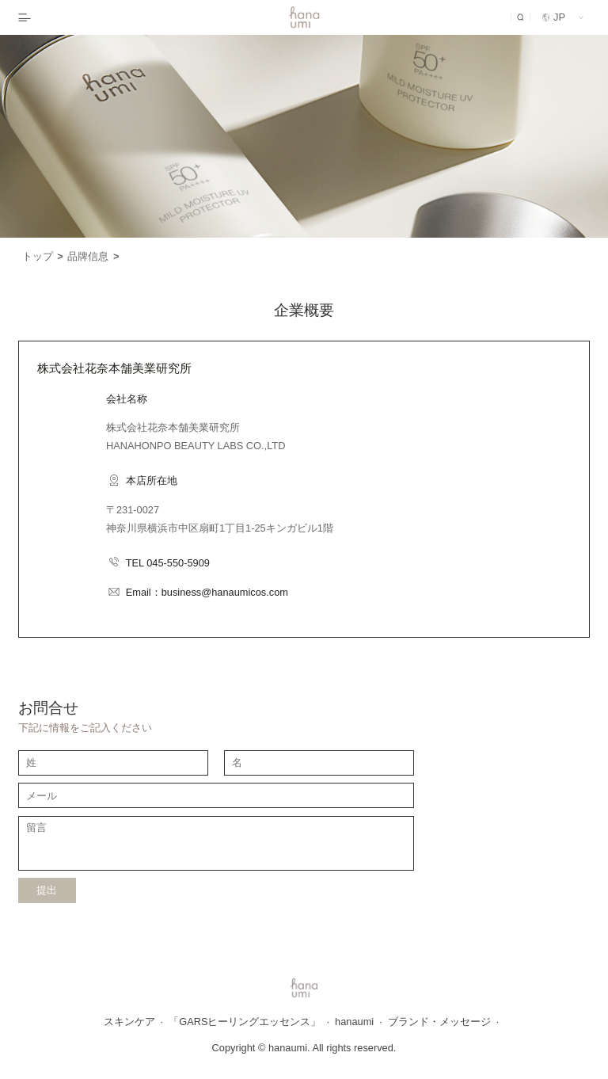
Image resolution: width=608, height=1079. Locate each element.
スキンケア (134, 1022)
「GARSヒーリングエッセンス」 (249, 1022)
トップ (42, 256)
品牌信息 (93, 256)
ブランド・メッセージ (444, 1022)
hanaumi (358, 1022)
